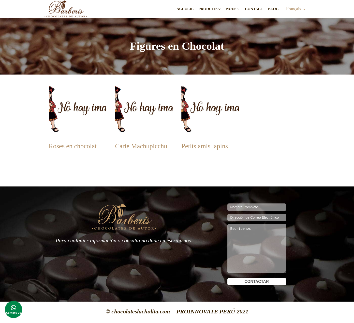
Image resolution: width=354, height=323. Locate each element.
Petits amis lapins (204, 146)
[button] (210, 9)
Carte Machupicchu (141, 146)
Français (293, 8)
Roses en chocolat (73, 146)
